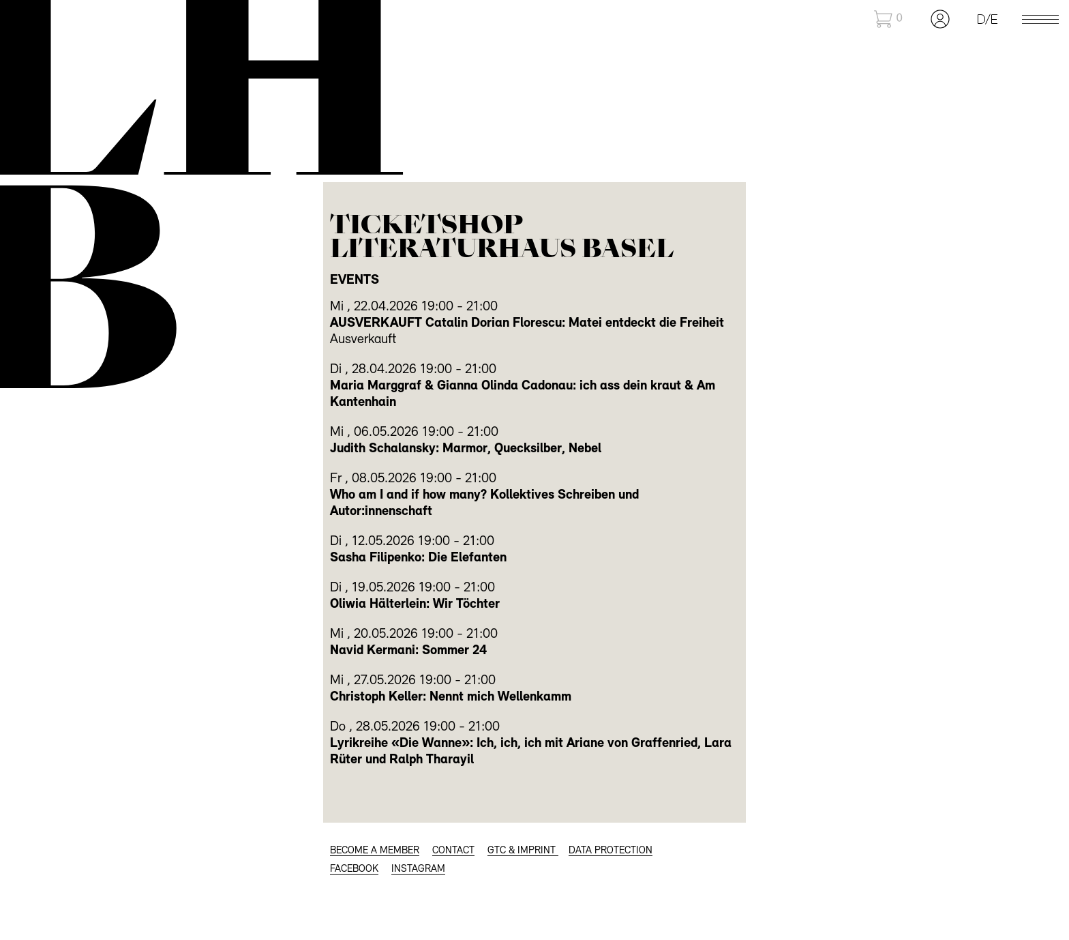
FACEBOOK (354, 869)
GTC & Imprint (522, 851)
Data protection (610, 851)
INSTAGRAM (418, 869)
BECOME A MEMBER (374, 851)
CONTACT (453, 851)
